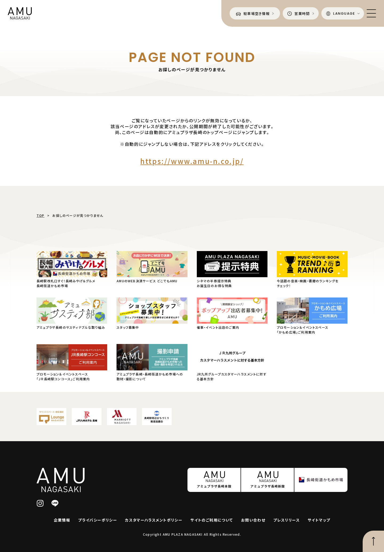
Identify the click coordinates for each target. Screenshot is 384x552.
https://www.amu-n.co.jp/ (191, 161)
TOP (41, 215)
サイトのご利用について (211, 520)
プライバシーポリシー (97, 520)
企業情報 (62, 520)
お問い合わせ (253, 520)
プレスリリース (286, 520)
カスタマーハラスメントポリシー (153, 520)
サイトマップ (319, 520)
